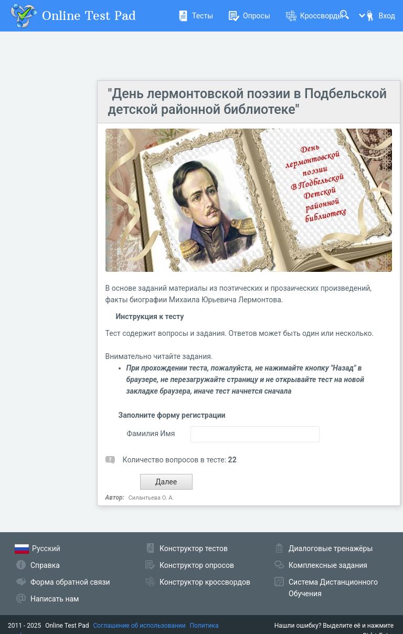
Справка (45, 565)
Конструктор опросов (197, 565)
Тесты (195, 15)
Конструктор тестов (194, 548)
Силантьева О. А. (151, 497)
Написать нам (54, 599)
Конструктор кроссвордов (205, 582)
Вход (380, 15)
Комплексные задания (328, 565)
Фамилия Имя (150, 433)
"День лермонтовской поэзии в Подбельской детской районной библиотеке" (247, 101)
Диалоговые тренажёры (331, 548)
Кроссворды (314, 15)
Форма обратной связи (70, 582)
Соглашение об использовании (139, 625)
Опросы (249, 15)
